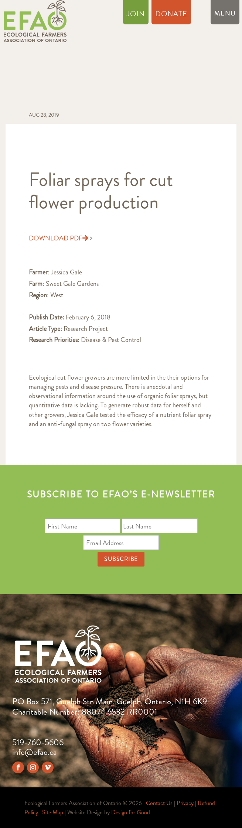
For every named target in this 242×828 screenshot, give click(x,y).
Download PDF (58, 238)
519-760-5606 (38, 742)
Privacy (185, 803)
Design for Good (130, 812)
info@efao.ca (34, 752)
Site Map (52, 812)
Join (136, 15)
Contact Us (159, 803)
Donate (171, 15)
